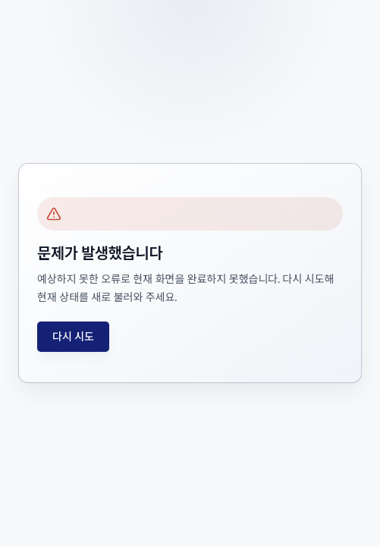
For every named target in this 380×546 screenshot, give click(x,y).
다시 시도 (73, 337)
